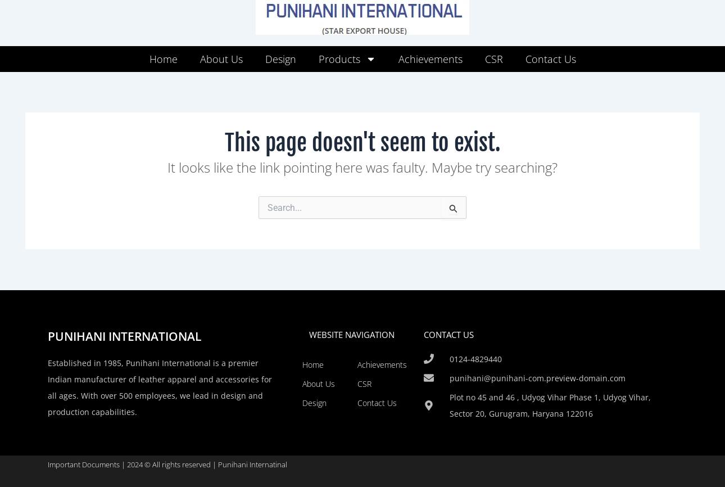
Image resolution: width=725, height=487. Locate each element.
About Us (221, 59)
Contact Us (550, 59)
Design (280, 59)
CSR (494, 59)
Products (347, 59)
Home (163, 59)
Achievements (430, 59)
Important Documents (84, 464)
